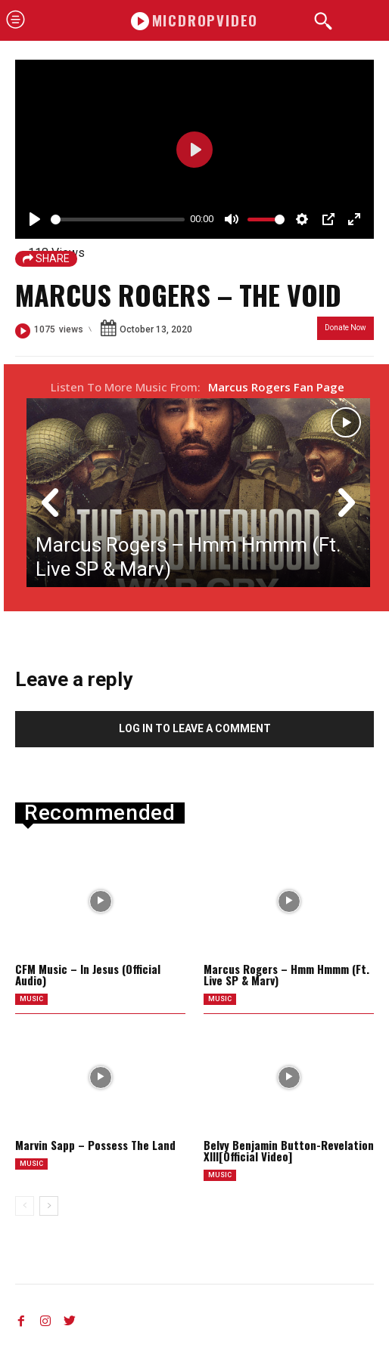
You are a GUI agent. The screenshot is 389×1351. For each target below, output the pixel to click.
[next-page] (48, 1206)
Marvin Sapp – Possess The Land (95, 1144)
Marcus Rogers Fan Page (276, 386)
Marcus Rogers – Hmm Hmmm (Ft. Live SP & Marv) (286, 974)
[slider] (118, 219)
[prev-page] (24, 1206)
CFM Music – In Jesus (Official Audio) (87, 974)
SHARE (46, 258)
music (31, 999)
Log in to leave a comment (195, 728)
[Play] (35, 219)
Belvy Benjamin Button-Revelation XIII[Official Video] (289, 1150)
